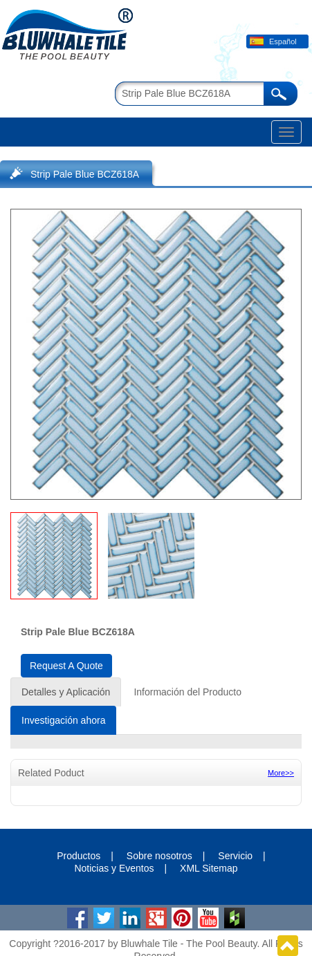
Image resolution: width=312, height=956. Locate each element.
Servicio (235, 855)
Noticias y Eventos (114, 868)
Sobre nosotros (159, 855)
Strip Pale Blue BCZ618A (84, 174)
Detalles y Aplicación (65, 691)
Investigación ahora (63, 720)
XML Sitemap (209, 868)
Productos (78, 855)
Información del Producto (187, 691)
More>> (281, 773)
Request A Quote (66, 665)
